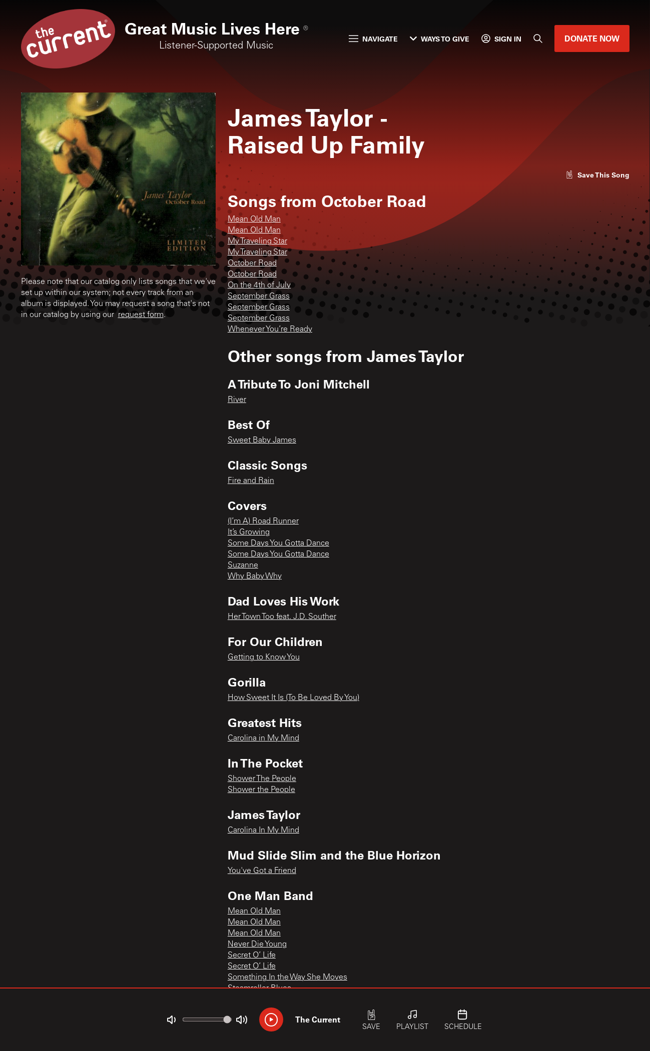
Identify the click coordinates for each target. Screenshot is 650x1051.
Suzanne (243, 566)
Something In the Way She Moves (287, 978)
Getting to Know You (264, 658)
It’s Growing (249, 532)
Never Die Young (257, 944)
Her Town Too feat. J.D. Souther (282, 617)
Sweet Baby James (262, 440)
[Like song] (597, 174)
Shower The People (262, 779)
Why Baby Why (255, 576)
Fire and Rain (251, 481)
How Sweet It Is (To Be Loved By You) (293, 698)
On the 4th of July (259, 286)
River (237, 400)
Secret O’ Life (252, 956)
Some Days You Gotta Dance (278, 544)
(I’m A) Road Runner (263, 522)
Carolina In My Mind (263, 830)
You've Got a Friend (262, 871)
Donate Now (591, 38)
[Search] (537, 38)
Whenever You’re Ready (270, 330)
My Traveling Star (257, 242)
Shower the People (261, 790)
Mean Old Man (254, 220)
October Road (252, 264)
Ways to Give (439, 39)
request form (141, 315)
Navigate (373, 39)
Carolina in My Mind (263, 738)
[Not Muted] (171, 1020)
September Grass (259, 296)
